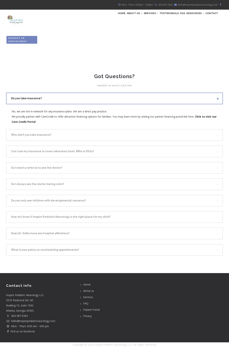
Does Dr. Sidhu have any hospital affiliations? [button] (40, 234)
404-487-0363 (19, 317)
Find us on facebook (20, 333)
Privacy (87, 317)
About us (88, 292)
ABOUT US (110, 17)
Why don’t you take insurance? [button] (31, 136)
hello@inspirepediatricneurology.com (30, 322)
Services (131, 17)
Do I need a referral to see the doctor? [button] (36, 169)
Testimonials (154, 17)
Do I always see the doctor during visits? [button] (37, 185)
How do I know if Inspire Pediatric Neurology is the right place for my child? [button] (60, 218)
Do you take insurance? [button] (26, 99)
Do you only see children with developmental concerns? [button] (48, 201)
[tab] (114, 100)
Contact (210, 17)
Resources (188, 17)
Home (93, 17)
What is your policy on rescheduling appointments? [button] (45, 251)
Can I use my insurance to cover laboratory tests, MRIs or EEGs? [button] (52, 152)
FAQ (172, 17)
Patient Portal (91, 311)
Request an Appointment (17, 41)
